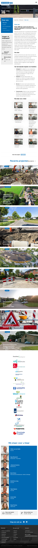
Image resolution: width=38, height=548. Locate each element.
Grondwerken (4, 532)
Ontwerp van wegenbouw (6, 530)
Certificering (16, 537)
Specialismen (4, 540)
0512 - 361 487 (27, 534)
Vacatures (5, 28)
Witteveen (21, 20)
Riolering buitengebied (5, 537)
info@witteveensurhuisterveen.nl (31, 535)
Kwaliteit (4, 24)
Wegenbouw (4, 534)
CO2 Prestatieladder (7, 26)
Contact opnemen (6, 30)
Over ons (5, 22)
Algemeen (15, 530)
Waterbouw (3, 542)
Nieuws (15, 535)
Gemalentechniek (4, 539)
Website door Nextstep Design (32, 545)
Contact (15, 539)
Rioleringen (3, 535)
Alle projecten (31, 161)
